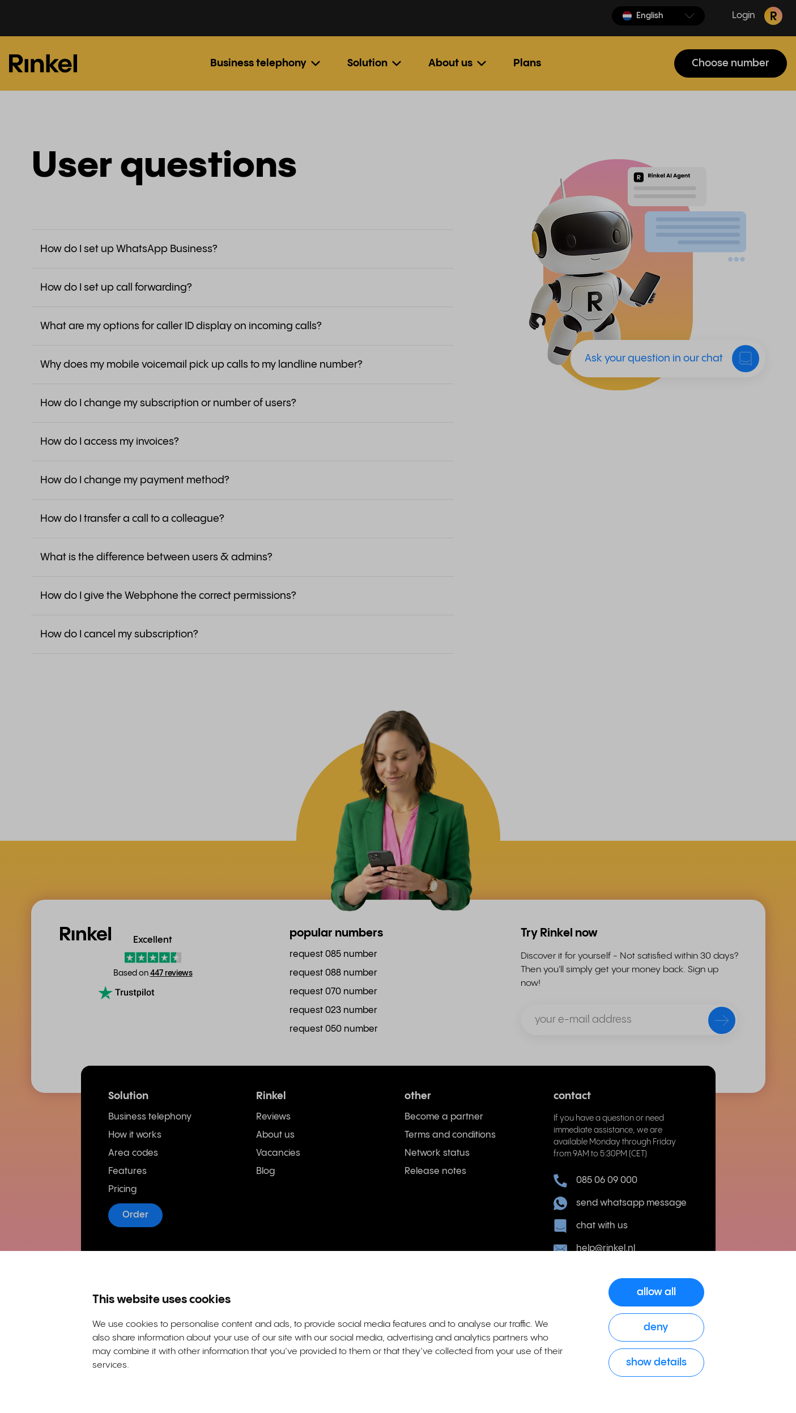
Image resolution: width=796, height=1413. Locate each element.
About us (275, 1135)
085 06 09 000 (595, 1181)
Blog (265, 1171)
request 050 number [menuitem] (334, 1029)
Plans (527, 63)
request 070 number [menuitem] (333, 992)
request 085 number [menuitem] (333, 954)
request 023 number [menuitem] (333, 1010)
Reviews (273, 1117)
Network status (437, 1153)
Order (135, 1215)
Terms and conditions (450, 1135)
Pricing (122, 1189)
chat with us (591, 1226)
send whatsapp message (620, 1203)
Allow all (656, 1292)
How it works (134, 1135)
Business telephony (149, 1117)
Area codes (133, 1153)
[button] (658, 15)
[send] (714, 1022)
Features (127, 1171)
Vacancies (278, 1153)
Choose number (730, 63)
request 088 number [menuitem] (333, 973)
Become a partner (444, 1117)
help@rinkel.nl (594, 1248)
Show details (656, 1362)
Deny (656, 1327)
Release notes (435, 1171)
